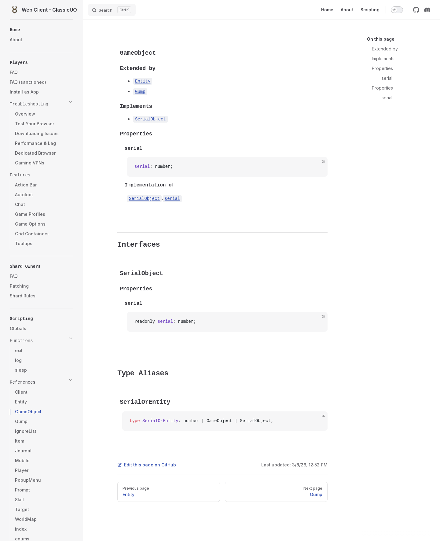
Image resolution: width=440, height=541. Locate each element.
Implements (383, 58)
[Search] (112, 10)
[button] (41, 29)
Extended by (385, 48)
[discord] (427, 9)
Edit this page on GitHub (146, 464)
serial (387, 78)
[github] (416, 9)
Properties (382, 68)
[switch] (397, 9)
